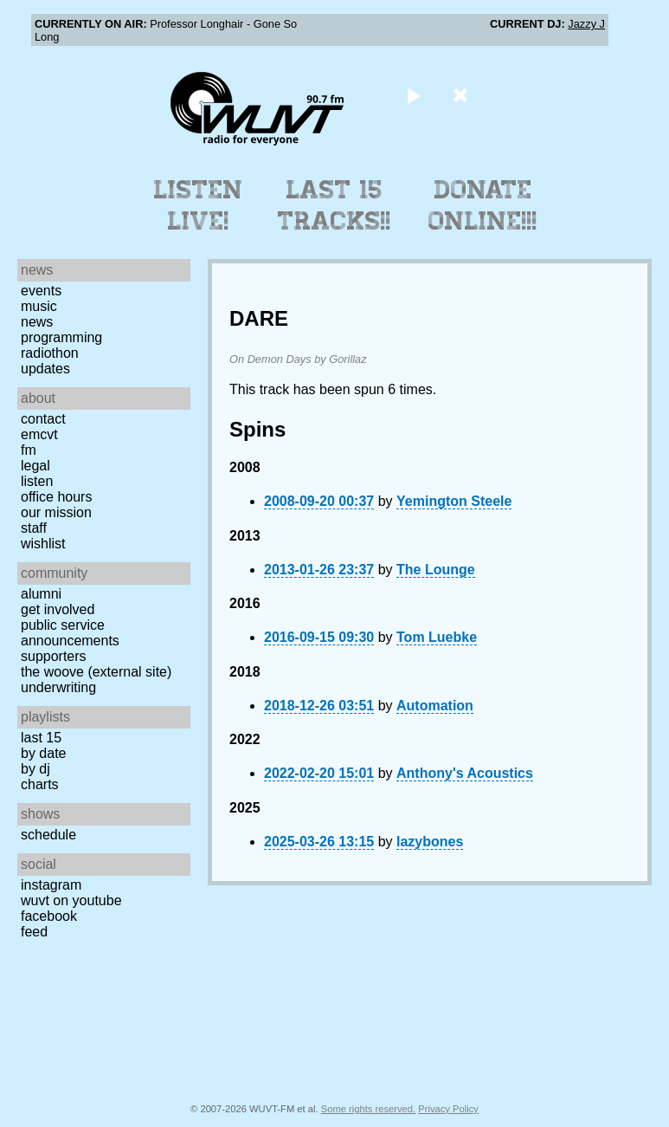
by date (43, 753)
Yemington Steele (453, 501)
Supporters (54, 656)
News (37, 321)
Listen (37, 481)
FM (28, 450)
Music (39, 306)
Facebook (49, 916)
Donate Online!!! (482, 205)
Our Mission (56, 512)
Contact (43, 418)
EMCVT (39, 434)
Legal (35, 465)
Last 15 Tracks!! (334, 205)
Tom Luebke (436, 637)
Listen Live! (198, 205)
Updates (45, 368)
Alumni (41, 593)
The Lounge (435, 569)
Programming (61, 337)
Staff (34, 528)
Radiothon (50, 353)
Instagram (51, 885)
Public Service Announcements (70, 633)
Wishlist (43, 543)
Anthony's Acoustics (464, 773)
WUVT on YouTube (71, 900)
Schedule (48, 834)
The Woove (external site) (96, 671)
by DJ (35, 768)
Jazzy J (586, 23)
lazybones (429, 841)
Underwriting (58, 687)
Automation (434, 705)
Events (41, 290)
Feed (34, 931)
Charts (40, 784)
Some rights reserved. (368, 1109)
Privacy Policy (448, 1109)
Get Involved (57, 609)
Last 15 (41, 737)
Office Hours (56, 496)
